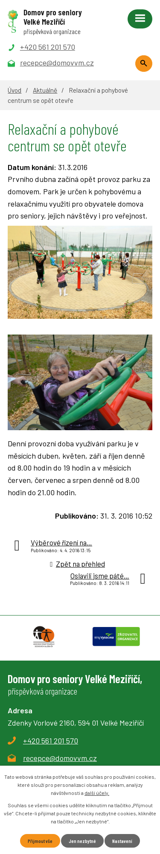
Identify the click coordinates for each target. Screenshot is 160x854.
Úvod (14, 90)
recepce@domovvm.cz (60, 758)
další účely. (96, 793)
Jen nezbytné (82, 841)
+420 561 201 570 (50, 740)
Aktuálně (45, 90)
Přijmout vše (40, 841)
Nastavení (122, 841)
